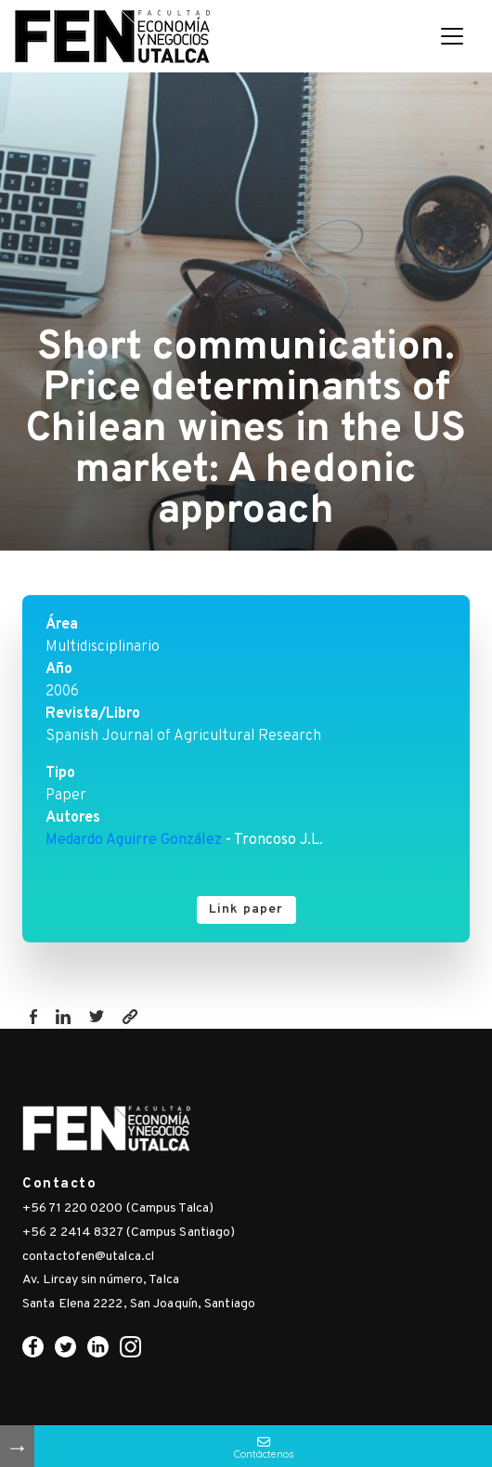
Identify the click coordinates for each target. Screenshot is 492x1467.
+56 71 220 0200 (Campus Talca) (118, 1208)
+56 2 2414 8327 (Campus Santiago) (128, 1232)
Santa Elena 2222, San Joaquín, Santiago (138, 1304)
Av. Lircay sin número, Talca (100, 1280)
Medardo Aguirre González (133, 840)
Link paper (246, 909)
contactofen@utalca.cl (88, 1257)
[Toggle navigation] (452, 36)
